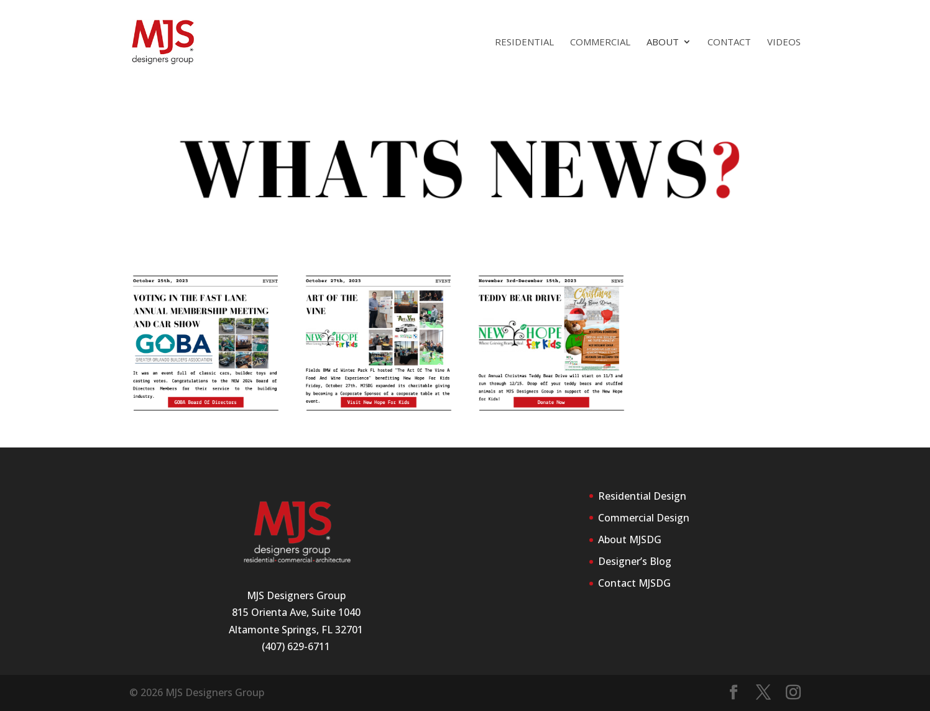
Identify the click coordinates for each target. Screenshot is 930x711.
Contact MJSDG (634, 583)
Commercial (600, 42)
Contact (729, 42)
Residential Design (642, 496)
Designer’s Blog (634, 561)
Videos (784, 42)
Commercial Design (643, 518)
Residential (524, 42)
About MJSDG (629, 539)
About (663, 42)
